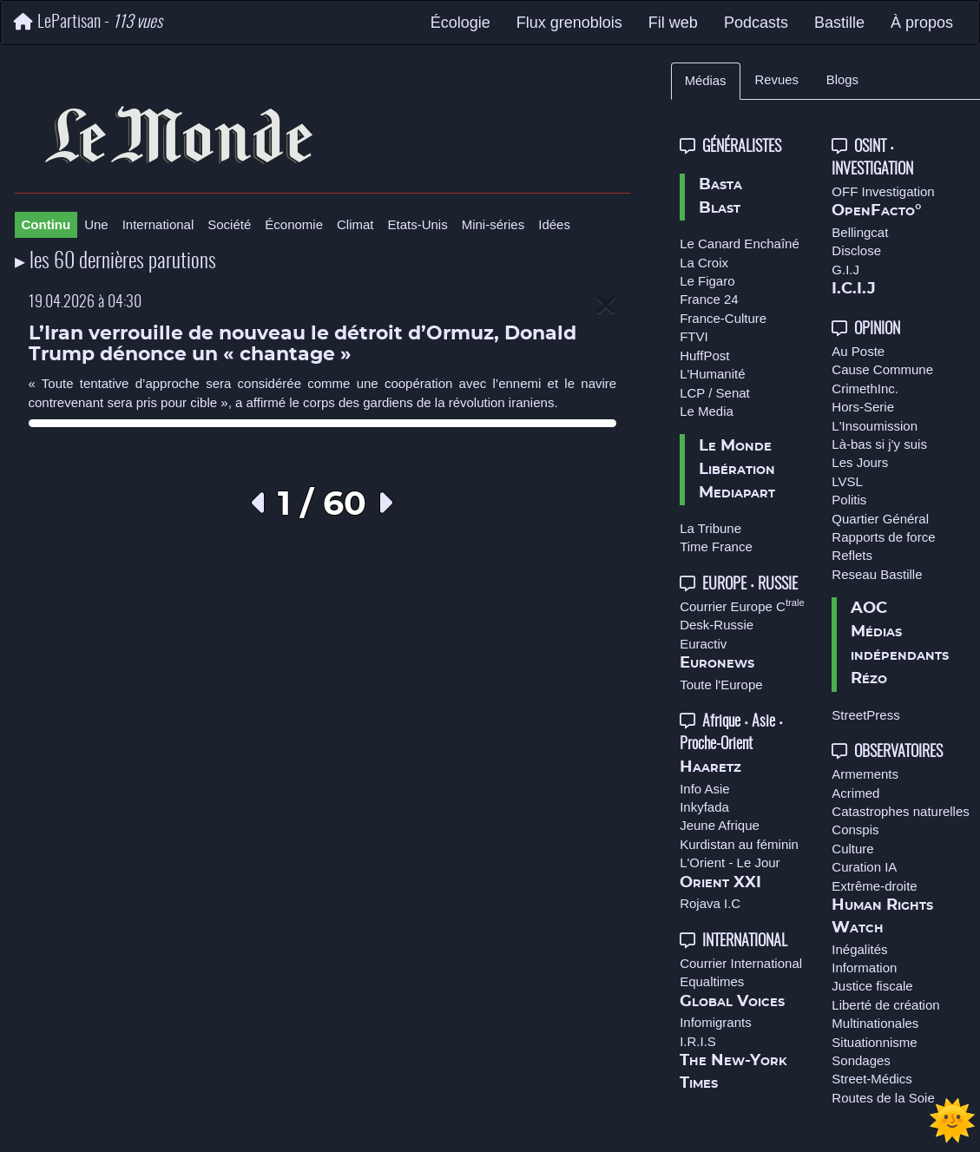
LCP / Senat (715, 392)
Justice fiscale (872, 985)
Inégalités (859, 949)
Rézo (869, 679)
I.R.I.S (698, 1041)
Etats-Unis (418, 224)
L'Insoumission (875, 425)
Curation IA (864, 866)
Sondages (861, 1060)
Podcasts (756, 22)
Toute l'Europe (721, 684)
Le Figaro (707, 280)
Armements (865, 774)
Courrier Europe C (742, 606)
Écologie (460, 22)
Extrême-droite (874, 886)
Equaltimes (712, 981)
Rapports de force (883, 537)
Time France (716, 546)
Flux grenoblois (569, 22)
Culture (852, 848)
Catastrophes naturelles (900, 811)
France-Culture (723, 318)
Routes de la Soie (883, 1097)
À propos (922, 22)
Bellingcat (860, 232)
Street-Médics (872, 1078)
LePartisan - (88, 22)
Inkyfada (704, 807)
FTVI (694, 336)
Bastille (839, 22)
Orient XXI (720, 883)
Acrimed (855, 793)
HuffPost (704, 355)
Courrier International (741, 963)
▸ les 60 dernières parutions (115, 262)
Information (864, 967)
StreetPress (865, 715)
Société (229, 224)
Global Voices (732, 1002)
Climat (355, 224)
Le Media (706, 411)
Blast (719, 208)
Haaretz (710, 767)
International (158, 224)
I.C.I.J (854, 289)
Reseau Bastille (877, 574)
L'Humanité (712, 373)
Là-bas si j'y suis (879, 444)
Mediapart (737, 493)
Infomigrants (716, 1022)
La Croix (704, 262)
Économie (294, 224)
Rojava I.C (710, 903)
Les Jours (860, 462)
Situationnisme (874, 1042)
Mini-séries (493, 224)
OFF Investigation (883, 191)
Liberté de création (885, 1004)
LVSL (847, 481)
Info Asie (705, 788)
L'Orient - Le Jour (729, 862)
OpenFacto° (877, 211)
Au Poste (858, 351)
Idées (554, 224)
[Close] (605, 306)
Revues (777, 80)
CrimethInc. (865, 388)
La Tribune (710, 528)
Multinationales (875, 1023)
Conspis (855, 829)
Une (96, 224)
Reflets (852, 555)
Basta (720, 185)
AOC (869, 608)
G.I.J (845, 269)
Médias (706, 81)
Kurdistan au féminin (739, 844)
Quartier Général (880, 518)
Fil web (673, 22)
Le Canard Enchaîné (739, 243)
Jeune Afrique (720, 825)
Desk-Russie (716, 624)
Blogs (842, 80)
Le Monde (735, 446)
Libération (737, 469)
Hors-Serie (863, 406)
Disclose (856, 250)
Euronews (717, 663)
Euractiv (703, 643)
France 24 (709, 299)
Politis (849, 499)
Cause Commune (882, 369)
